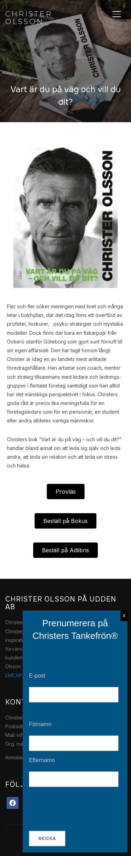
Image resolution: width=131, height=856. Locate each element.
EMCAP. (14, 675)
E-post (37, 676)
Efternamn (42, 760)
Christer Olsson (28, 18)
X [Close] (124, 615)
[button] (66, 491)
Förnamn (40, 724)
